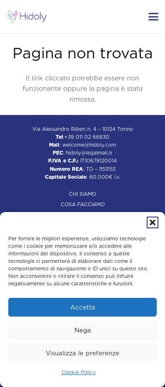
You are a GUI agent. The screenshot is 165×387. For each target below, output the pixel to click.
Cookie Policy (79, 372)
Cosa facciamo (83, 204)
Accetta (82, 307)
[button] (152, 222)
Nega (82, 330)
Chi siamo (82, 194)
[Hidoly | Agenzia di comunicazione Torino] (27, 16)
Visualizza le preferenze (82, 353)
